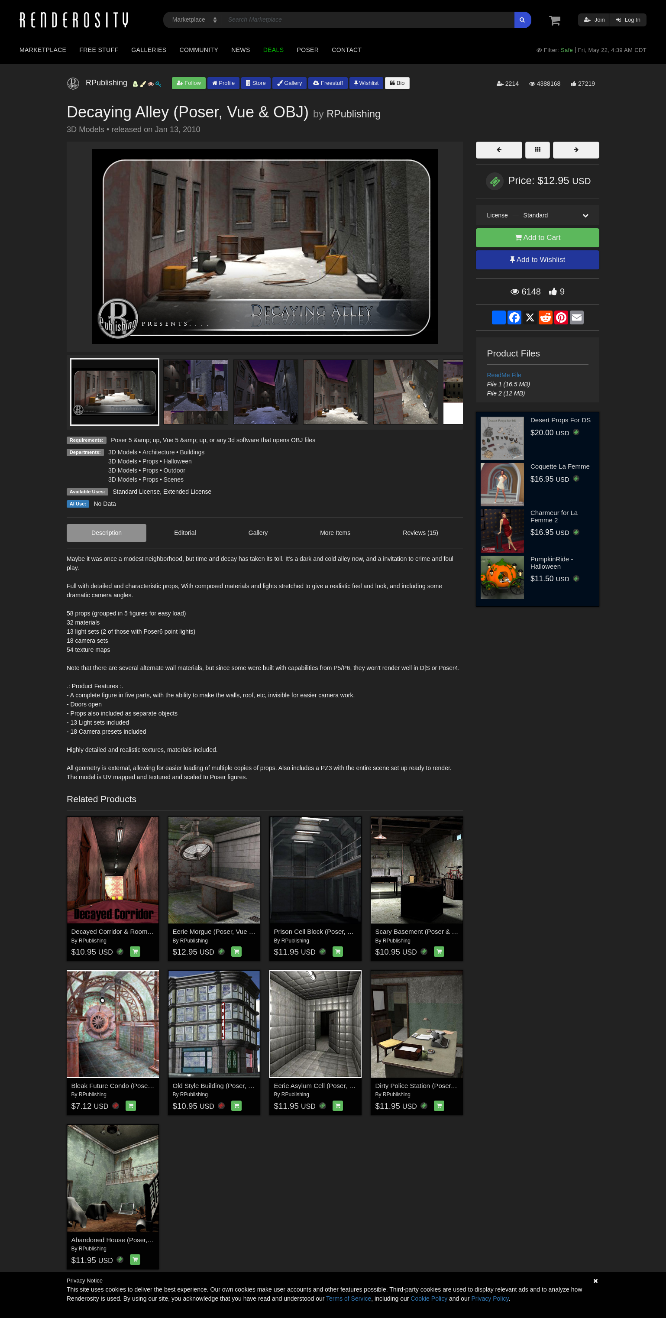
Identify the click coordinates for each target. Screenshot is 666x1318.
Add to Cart (538, 237)
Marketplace (42, 49)
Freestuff (328, 83)
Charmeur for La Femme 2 (554, 516)
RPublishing (354, 114)
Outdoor (174, 470)
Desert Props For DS (560, 420)
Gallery (289, 83)
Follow (189, 83)
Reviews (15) (420, 532)
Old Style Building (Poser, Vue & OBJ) (227, 1085)
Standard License (136, 491)
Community (199, 49)
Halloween (177, 461)
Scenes (173, 479)
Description (106, 532)
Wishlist (366, 83)
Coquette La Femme (560, 466)
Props (150, 461)
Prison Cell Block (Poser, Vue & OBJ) (327, 931)
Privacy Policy (489, 1298)
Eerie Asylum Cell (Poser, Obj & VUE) (328, 1085)
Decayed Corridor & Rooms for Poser (125, 931)
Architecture (158, 452)
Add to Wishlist (537, 260)
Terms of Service (348, 1298)
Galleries (148, 49)
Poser (308, 49)
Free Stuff (98, 49)
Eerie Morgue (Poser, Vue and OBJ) (225, 931)
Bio (397, 83)
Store (256, 83)
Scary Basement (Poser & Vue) (420, 931)
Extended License (187, 491)
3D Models (122, 452)
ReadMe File (504, 375)
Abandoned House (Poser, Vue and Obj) (129, 1240)
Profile (223, 83)
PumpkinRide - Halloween (551, 562)
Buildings (192, 452)
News (240, 49)
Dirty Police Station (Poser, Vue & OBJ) (431, 1085)
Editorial (185, 532)
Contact (347, 49)
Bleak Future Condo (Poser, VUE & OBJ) (130, 1085)
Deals (273, 49)
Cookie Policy (429, 1298)
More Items (335, 532)
